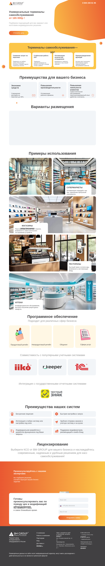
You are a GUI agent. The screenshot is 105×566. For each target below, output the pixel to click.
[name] (73, 500)
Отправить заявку (73, 518)
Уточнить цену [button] (18, 33)
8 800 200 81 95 (89, 3)
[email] (73, 511)
